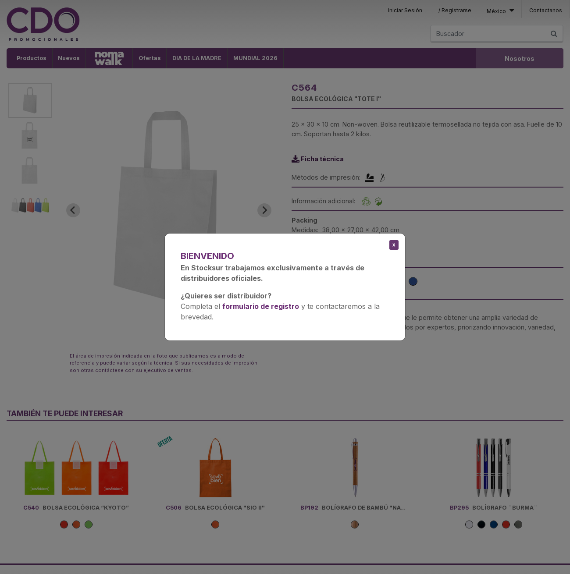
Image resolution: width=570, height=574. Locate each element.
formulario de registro (260, 306)
